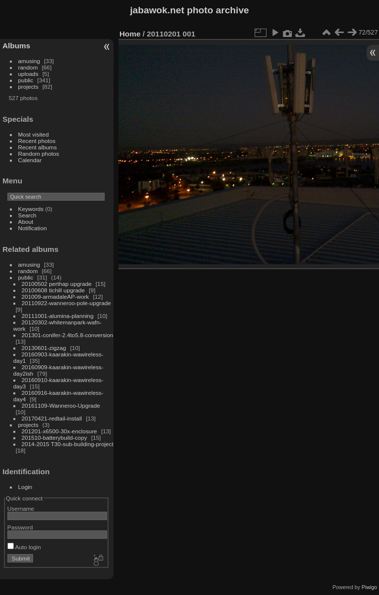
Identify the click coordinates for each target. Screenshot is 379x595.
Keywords (31, 209)
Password (20, 527)
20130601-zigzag (44, 348)
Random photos (38, 153)
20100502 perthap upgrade (57, 283)
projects (28, 86)
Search (27, 215)
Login (25, 487)
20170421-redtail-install (52, 418)
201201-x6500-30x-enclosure (59, 431)
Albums (16, 45)
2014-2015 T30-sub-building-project (68, 444)
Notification (32, 228)
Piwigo (369, 587)
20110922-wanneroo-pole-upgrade (66, 303)
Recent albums (37, 147)
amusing (29, 61)
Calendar (30, 160)
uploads (28, 73)
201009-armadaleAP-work (55, 296)
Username (20, 508)
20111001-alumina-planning (58, 316)
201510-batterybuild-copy (54, 437)
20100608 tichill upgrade (53, 290)
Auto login (24, 547)
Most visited (33, 134)
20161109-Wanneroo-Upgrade (61, 405)
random (28, 67)
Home (130, 34)
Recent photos (37, 141)
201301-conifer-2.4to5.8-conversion (68, 335)
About (26, 221)
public (26, 80)
